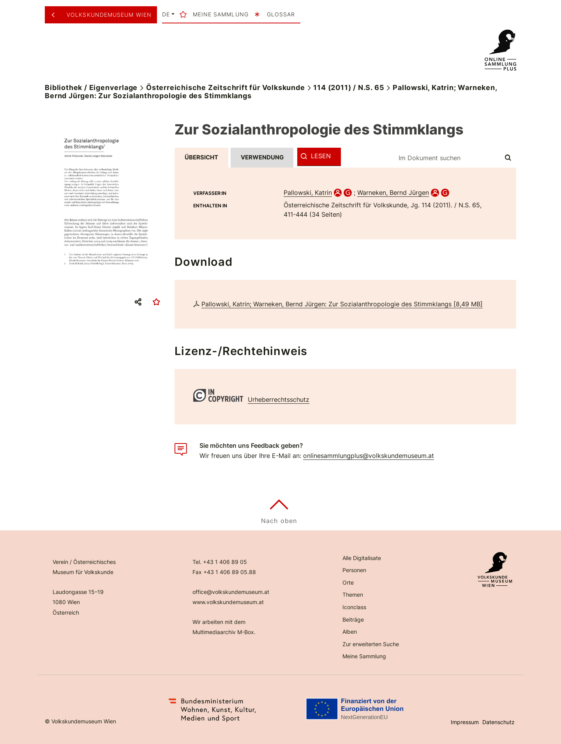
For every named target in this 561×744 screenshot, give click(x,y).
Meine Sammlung (364, 656)
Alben (349, 631)
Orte (348, 582)
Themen (352, 594)
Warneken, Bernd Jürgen (393, 192)
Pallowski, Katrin (308, 192)
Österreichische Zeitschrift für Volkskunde (225, 87)
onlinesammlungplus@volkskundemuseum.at (368, 455)
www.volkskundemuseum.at (228, 602)
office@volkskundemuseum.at (230, 591)
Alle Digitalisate (361, 558)
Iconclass (354, 607)
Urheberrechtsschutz (278, 399)
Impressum (465, 722)
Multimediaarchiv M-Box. (224, 632)
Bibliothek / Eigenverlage (91, 87)
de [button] (166, 14)
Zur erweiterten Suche (370, 644)
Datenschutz (498, 722)
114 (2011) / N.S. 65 (348, 87)
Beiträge (353, 619)
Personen (354, 570)
